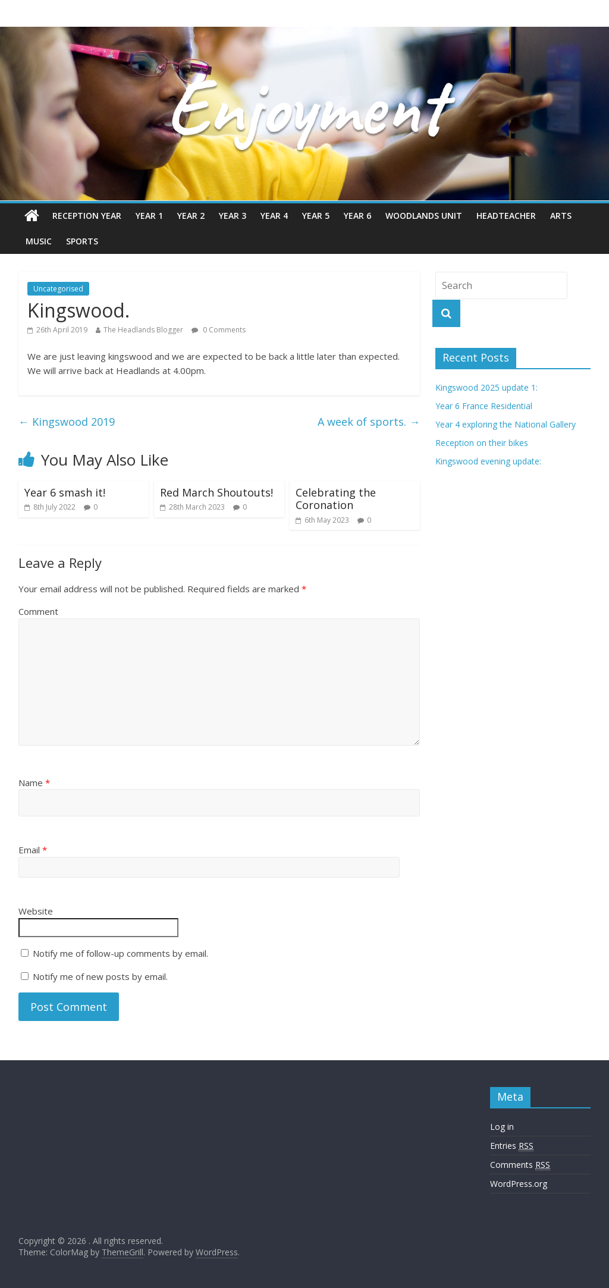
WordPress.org (518, 1183)
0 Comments (219, 330)
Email (32, 850)
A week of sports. (369, 421)
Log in (502, 1126)
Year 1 (149, 215)
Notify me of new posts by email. (100, 976)
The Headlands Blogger (143, 330)
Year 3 (232, 215)
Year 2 (191, 215)
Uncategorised (58, 289)
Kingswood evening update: (488, 461)
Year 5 (315, 215)
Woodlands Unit (423, 215)
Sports (82, 241)
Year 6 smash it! (64, 492)
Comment (38, 611)
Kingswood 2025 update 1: (486, 387)
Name (34, 782)
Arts (561, 215)
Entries (511, 1146)
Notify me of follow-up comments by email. (120, 953)
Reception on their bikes (481, 442)
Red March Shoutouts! (216, 492)
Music (39, 241)
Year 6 (357, 215)
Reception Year (86, 215)
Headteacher (506, 215)
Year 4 (274, 215)
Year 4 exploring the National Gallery (505, 424)
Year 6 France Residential (483, 405)
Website (35, 911)
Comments (520, 1165)
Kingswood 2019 (66, 421)
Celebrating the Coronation (336, 499)
